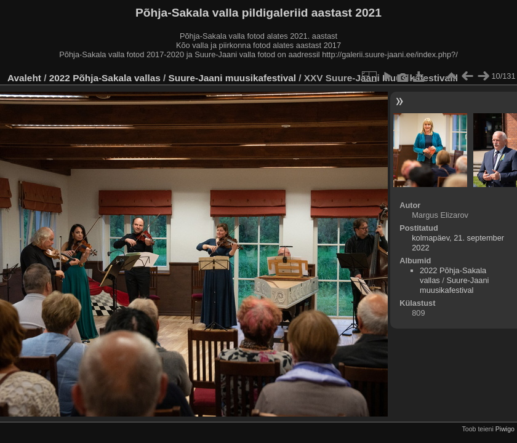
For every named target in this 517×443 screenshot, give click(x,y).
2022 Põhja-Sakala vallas (105, 78)
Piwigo (505, 429)
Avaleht (24, 78)
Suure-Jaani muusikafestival (232, 78)
